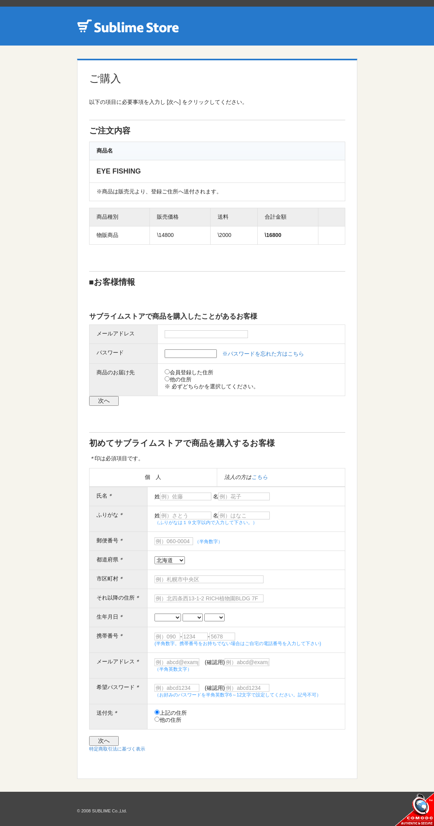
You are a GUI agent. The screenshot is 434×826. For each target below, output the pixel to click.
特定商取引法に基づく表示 (117, 749)
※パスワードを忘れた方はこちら (263, 354)
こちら (259, 477)
